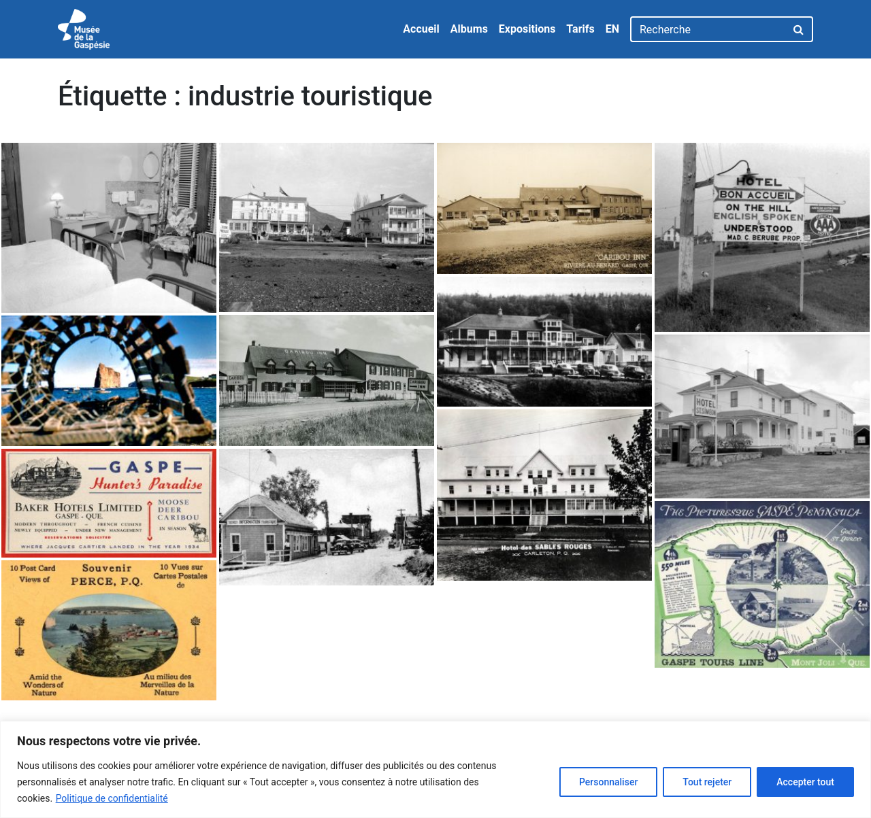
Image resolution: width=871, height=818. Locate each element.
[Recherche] (708, 29)
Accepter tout (805, 782)
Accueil (421, 28)
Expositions (527, 28)
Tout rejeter (707, 782)
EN (612, 28)
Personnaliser (608, 782)
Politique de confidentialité (112, 798)
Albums (469, 28)
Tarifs (580, 28)
